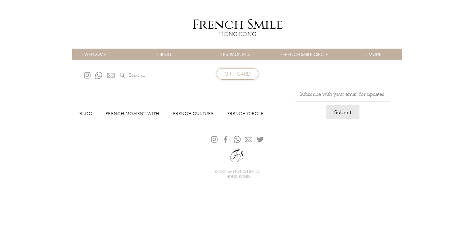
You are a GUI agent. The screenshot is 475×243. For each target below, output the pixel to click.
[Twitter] (260, 139)
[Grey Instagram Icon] (87, 75)
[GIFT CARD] (237, 74)
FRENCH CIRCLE (245, 114)
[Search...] (152, 75)
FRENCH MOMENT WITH (132, 114)
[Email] (340, 95)
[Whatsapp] (98, 75)
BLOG (85, 114)
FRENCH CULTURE (193, 114)
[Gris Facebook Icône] (225, 139)
